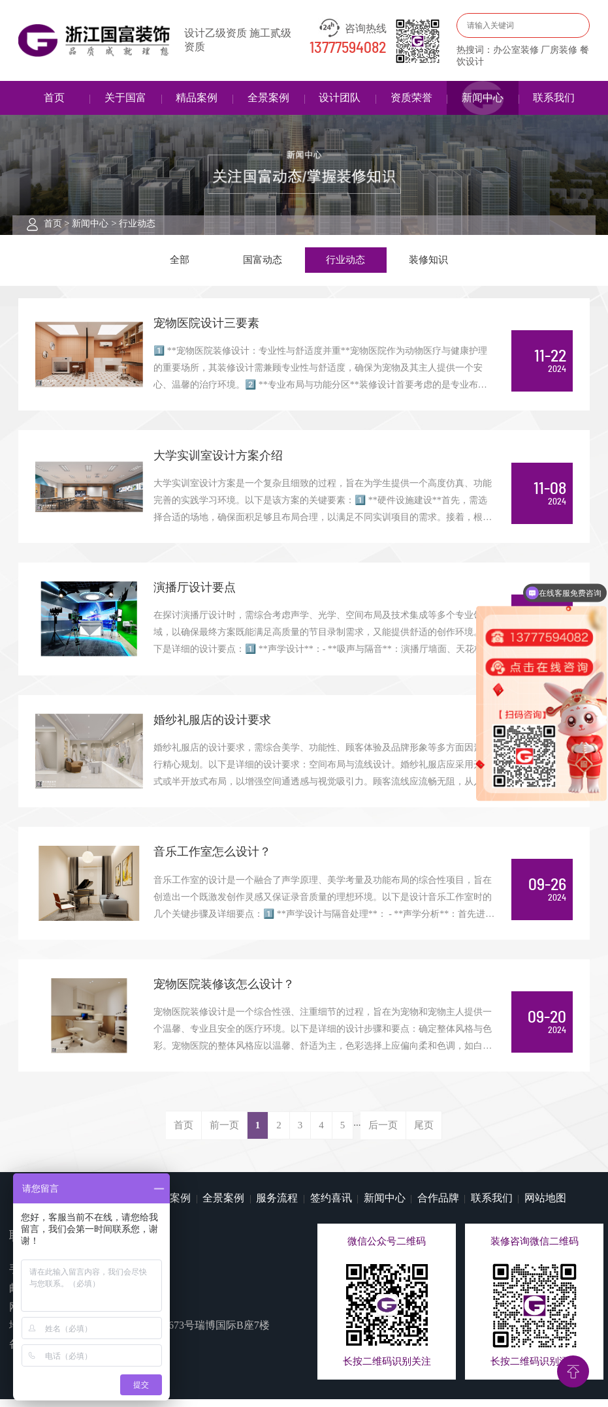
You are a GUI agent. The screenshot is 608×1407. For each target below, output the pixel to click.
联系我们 (554, 97)
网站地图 (545, 1205)
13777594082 (348, 48)
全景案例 (268, 97)
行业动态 (137, 223)
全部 (179, 260)
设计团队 (339, 97)
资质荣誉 (411, 97)
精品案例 (196, 97)
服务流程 (277, 1205)
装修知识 (428, 260)
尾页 (424, 1133)
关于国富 (125, 97)
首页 (54, 97)
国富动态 (262, 260)
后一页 (383, 1133)
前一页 (224, 1133)
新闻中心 (483, 97)
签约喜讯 (331, 1205)
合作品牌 (438, 1205)
